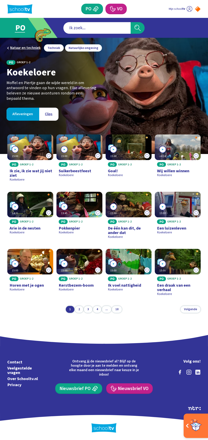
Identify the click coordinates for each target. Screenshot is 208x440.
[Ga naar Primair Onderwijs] (26, 28)
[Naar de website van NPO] (198, 9)
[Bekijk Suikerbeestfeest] (79, 159)
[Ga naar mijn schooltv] (180, 9)
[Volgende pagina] (190, 309)
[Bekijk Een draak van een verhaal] (177, 274)
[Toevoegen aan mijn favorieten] (48, 155)
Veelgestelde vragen (19, 370)
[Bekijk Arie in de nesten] (30, 217)
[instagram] (188, 372)
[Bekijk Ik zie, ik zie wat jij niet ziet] (30, 159)
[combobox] (97, 28)
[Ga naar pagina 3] (88, 309)
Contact (14, 362)
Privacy (14, 385)
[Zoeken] (137, 28)
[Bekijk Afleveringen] (22, 114)
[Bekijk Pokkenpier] (79, 217)
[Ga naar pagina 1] (70, 309)
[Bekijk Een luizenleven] (177, 217)
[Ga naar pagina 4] (97, 309)
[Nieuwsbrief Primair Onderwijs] (78, 388)
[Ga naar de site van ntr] (194, 408)
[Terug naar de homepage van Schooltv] (19, 9)
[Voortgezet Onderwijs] (116, 9)
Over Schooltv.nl (22, 379)
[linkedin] (197, 372)
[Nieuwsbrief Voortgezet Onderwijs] (129, 388)
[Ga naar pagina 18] (117, 309)
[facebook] (180, 372)
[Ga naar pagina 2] (79, 309)
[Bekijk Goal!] (128, 159)
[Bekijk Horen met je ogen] (30, 274)
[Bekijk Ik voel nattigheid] (128, 274)
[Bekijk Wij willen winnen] (177, 159)
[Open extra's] (196, 426)
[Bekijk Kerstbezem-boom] (79, 274)
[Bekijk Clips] (48, 114)
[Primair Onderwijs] (92, 9)
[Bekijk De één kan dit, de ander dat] (128, 217)
